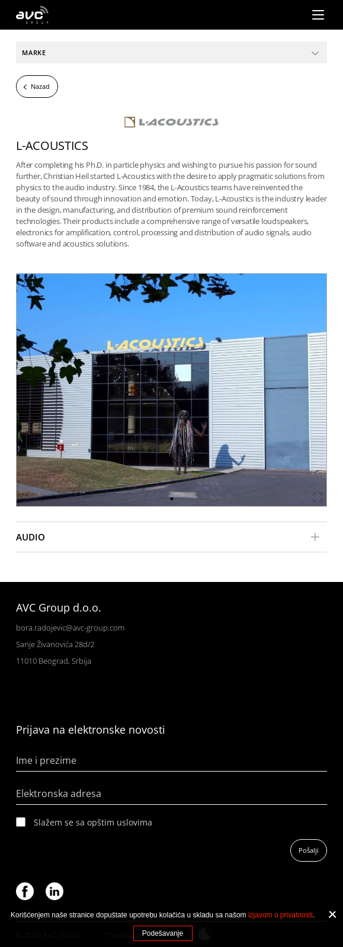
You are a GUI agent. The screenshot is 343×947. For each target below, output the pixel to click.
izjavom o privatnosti (280, 915)
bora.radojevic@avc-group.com (70, 627)
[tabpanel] (171, 390)
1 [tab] (171, 498)
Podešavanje (162, 933)
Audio (30, 537)
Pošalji (309, 850)
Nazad (40, 86)
